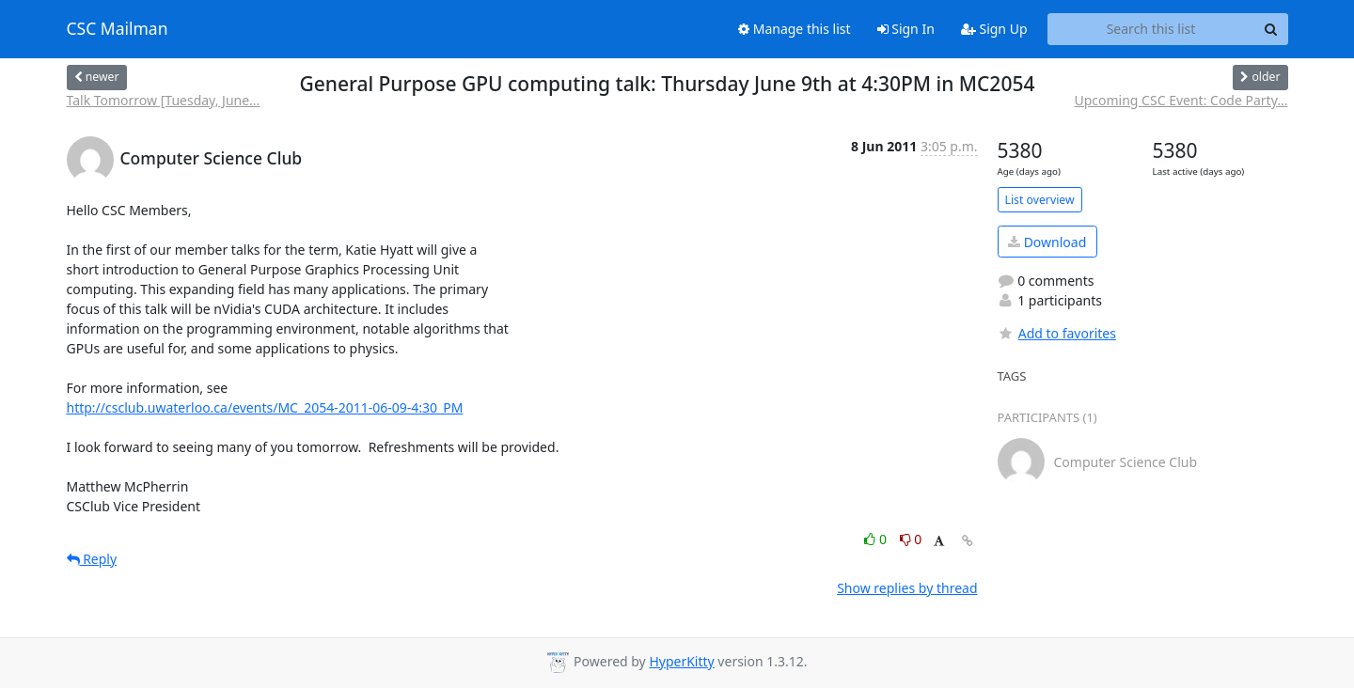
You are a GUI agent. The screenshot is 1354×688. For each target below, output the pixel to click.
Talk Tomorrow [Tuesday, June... (163, 100)
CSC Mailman (117, 29)
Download (1047, 242)
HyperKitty (681, 661)
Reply (92, 559)
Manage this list (794, 29)
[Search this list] (1151, 29)
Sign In (906, 29)
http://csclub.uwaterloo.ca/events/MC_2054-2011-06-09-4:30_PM (265, 407)
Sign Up (994, 29)
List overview (1040, 200)
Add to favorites (1057, 333)
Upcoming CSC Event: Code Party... (1180, 100)
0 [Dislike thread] (911, 539)
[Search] (1271, 29)
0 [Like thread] (877, 539)
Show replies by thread (907, 588)
